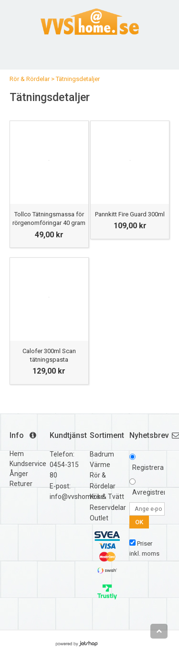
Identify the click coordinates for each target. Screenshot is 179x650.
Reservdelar (108, 507)
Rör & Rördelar (30, 78)
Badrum (102, 454)
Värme (100, 464)
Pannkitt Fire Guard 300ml (130, 214)
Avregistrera (151, 492)
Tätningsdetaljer (78, 78)
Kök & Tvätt (107, 496)
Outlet (99, 518)
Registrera (148, 467)
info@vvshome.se (77, 496)
